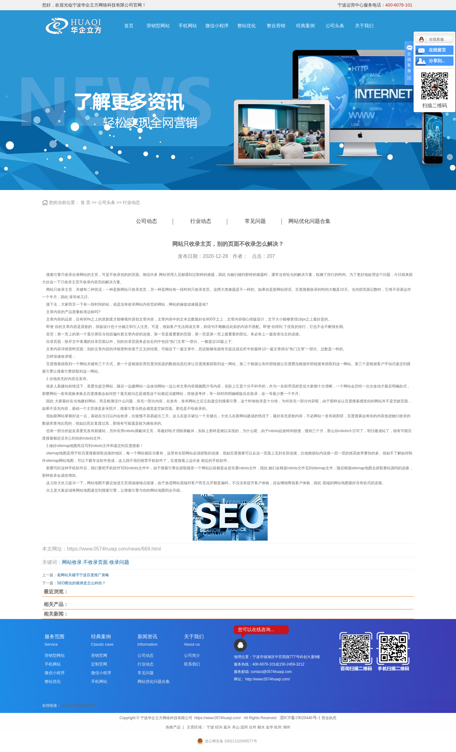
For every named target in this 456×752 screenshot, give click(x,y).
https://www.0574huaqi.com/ (217, 718)
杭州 (278, 727)
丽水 (261, 727)
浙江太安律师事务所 (78, 705)
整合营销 (276, 25)
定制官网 (99, 664)
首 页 (85, 202)
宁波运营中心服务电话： (375, 4)
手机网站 (187, 25)
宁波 (210, 727)
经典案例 (305, 25)
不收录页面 (95, 562)
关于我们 (364, 25)
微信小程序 (217, 25)
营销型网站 (158, 25)
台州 (252, 727)
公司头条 (335, 25)
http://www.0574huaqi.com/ (267, 679)
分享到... (437, 61)
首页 (129, 25)
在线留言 (437, 50)
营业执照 (329, 718)
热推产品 (173, 727)
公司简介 (192, 655)
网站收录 (72, 562)
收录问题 (119, 562)
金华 (269, 727)
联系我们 (192, 664)
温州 (244, 727)
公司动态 (146, 221)
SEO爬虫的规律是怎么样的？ (81, 583)
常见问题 (255, 221)
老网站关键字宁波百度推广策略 (83, 575)
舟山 (235, 727)
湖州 (286, 727)
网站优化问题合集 (309, 221)
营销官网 (99, 655)
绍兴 (218, 727)
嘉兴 (227, 727)
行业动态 (131, 202)
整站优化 (246, 25)
